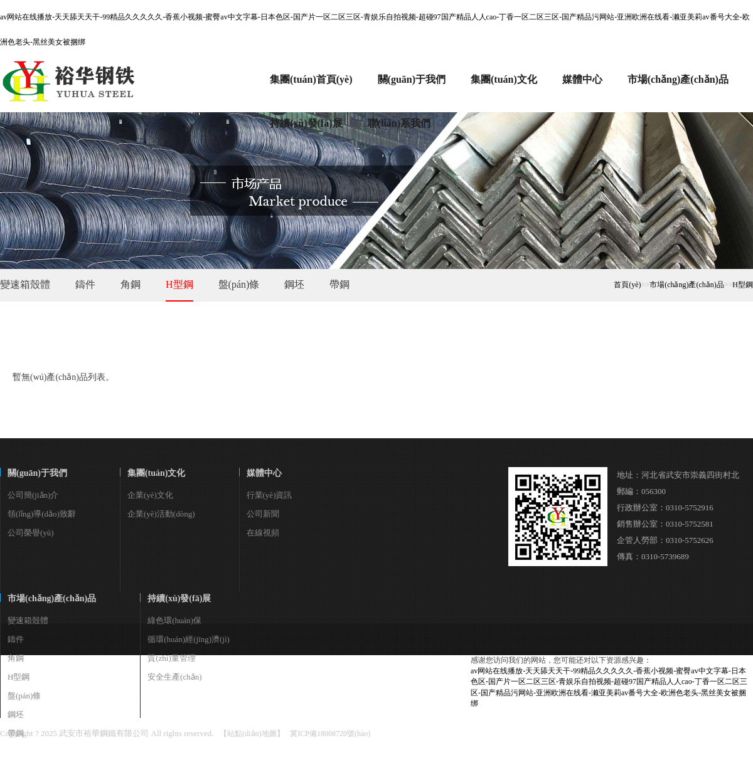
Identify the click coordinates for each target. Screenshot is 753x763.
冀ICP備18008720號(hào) (330, 733)
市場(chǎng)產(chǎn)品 (686, 284)
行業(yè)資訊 (269, 495)
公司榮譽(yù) (31, 532)
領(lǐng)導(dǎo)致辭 (42, 513)
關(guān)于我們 (37, 473)
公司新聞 (263, 513)
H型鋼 (179, 284)
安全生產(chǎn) (174, 676)
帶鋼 (339, 284)
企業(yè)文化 (150, 495)
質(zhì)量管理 (171, 658)
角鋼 (130, 284)
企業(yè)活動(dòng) (161, 513)
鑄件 (85, 284)
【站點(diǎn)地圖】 (252, 733)
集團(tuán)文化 (156, 473)
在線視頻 (263, 532)
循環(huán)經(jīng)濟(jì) (188, 639)
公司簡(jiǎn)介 (33, 495)
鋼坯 (294, 284)
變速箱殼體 (25, 284)
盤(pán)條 (239, 284)
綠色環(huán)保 (174, 620)
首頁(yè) (627, 284)
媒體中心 (264, 473)
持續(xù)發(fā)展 (179, 598)
